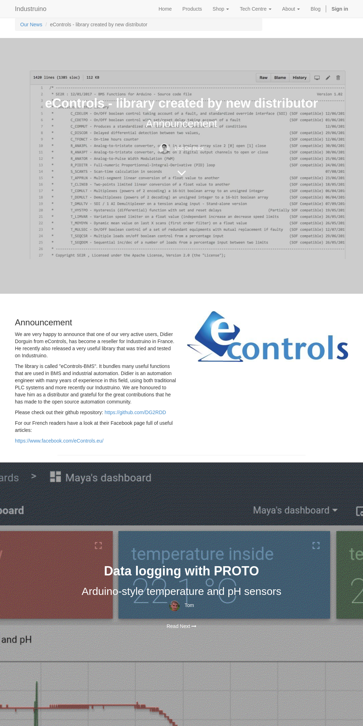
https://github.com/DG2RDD (135, 412)
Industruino (30, 8)
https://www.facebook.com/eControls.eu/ (59, 441)
